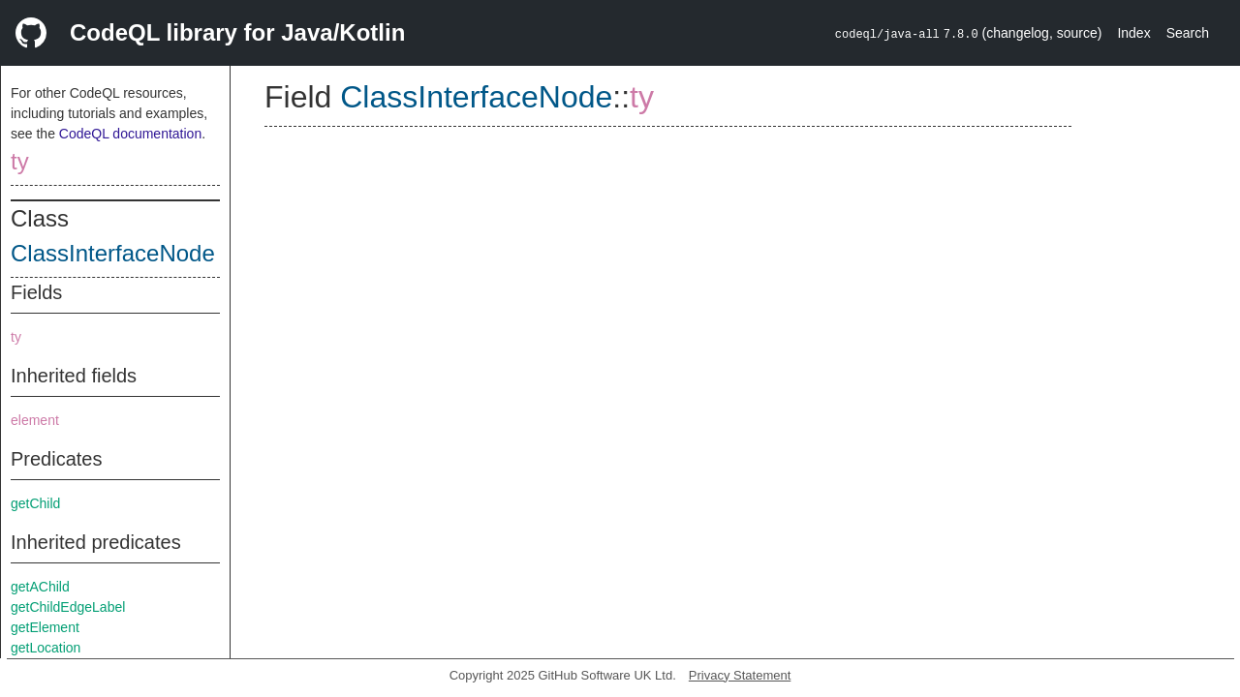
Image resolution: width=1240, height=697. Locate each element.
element (35, 420)
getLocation (45, 647)
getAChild (40, 586)
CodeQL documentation (130, 133)
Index (1133, 33)
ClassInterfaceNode (113, 253)
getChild (35, 503)
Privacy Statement (740, 675)
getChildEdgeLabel (68, 607)
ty (20, 161)
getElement (45, 627)
